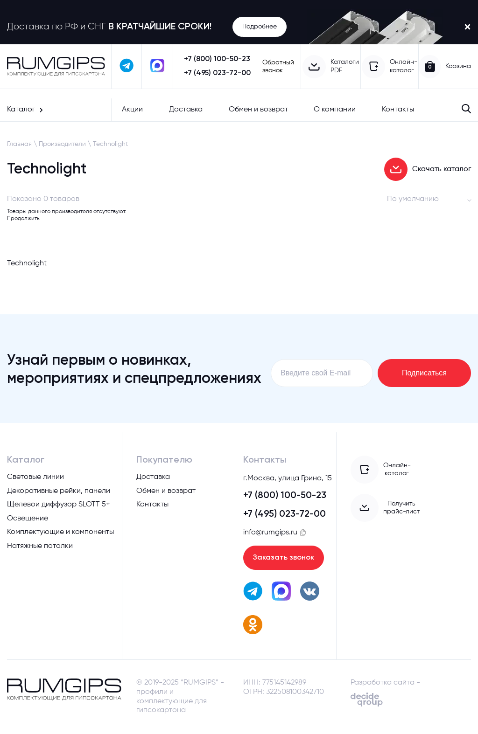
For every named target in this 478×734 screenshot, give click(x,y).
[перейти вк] (309, 592)
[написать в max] (157, 66)
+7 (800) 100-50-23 (217, 59)
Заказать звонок (283, 557)
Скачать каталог (427, 169)
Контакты (398, 109)
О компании (335, 109)
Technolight (110, 144)
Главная (19, 144)
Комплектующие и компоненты (60, 532)
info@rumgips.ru (270, 532)
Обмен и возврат (258, 109)
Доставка (186, 109)
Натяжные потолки (40, 546)
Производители (62, 144)
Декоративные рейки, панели (58, 491)
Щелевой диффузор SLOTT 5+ (58, 504)
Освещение (27, 518)
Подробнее (259, 26)
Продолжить (23, 219)
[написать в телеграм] (127, 66)
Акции (132, 109)
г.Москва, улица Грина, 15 (287, 478)
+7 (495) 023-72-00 (217, 73)
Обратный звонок (278, 66)
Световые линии (35, 477)
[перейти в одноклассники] (252, 626)
